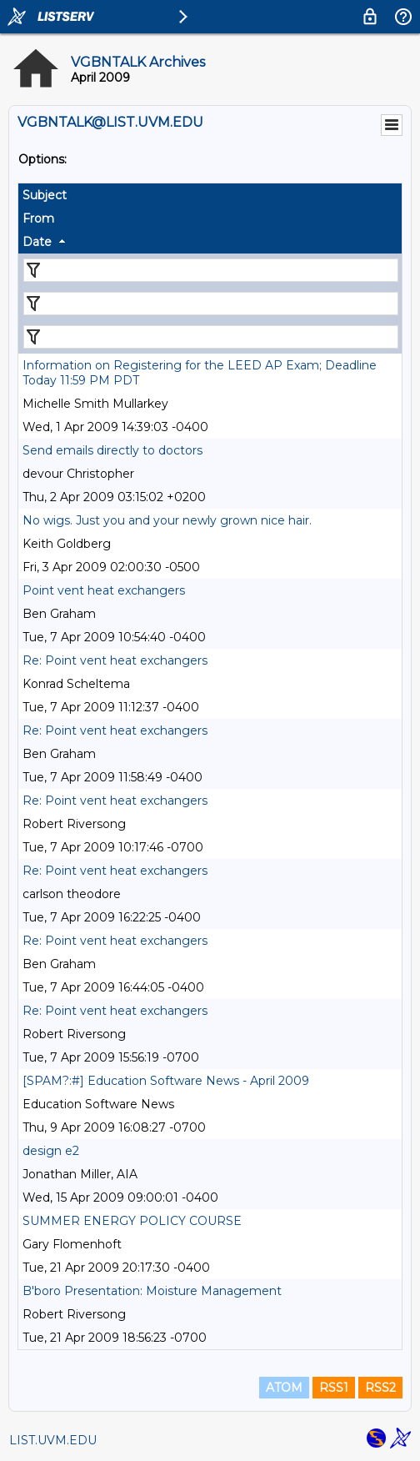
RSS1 (333, 1387)
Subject (44, 195)
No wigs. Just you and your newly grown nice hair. (167, 520)
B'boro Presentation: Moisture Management (152, 1290)
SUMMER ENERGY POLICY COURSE (132, 1220)
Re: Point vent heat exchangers (115, 660)
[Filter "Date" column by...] (210, 337)
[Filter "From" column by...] (210, 303)
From (38, 218)
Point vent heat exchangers (103, 590)
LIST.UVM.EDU (53, 1440)
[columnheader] (210, 195)
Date (37, 241)
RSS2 (380, 1387)
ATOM (284, 1387)
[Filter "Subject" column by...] (210, 270)
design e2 (50, 1150)
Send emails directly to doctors (112, 450)
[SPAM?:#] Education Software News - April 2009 (165, 1080)
